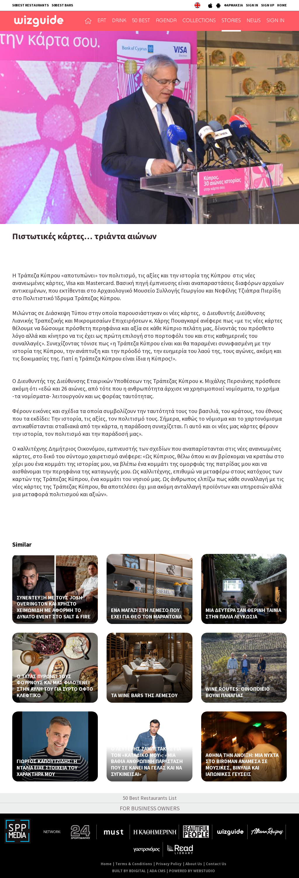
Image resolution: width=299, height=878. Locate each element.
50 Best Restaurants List (150, 798)
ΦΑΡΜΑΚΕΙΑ (233, 5)
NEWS (254, 21)
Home (106, 863)
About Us (193, 863)
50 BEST (141, 21)
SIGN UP (267, 5)
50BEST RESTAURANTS (30, 5)
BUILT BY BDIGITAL (129, 870)
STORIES (231, 21)
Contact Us (216, 863)
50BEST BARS (62, 5)
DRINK (119, 21)
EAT (102, 21)
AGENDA (166, 21)
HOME (282, 5)
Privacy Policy (169, 863)
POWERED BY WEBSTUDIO (192, 870)
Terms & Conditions (133, 863)
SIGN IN (252, 5)
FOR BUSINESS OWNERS (150, 808)
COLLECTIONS (199, 21)
